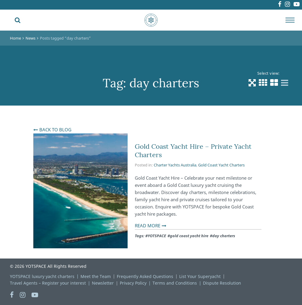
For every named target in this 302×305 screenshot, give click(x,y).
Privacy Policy (133, 283)
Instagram (277, 5)
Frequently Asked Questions (145, 276)
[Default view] (252, 82)
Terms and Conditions (175, 283)
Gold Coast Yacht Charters (221, 165)
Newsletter (103, 283)
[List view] (284, 82)
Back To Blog (55, 130)
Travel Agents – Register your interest (48, 283)
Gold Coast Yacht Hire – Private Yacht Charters (193, 150)
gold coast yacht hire (189, 235)
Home (15, 38)
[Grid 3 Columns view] (263, 82)
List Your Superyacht (200, 276)
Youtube (293, 5)
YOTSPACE (157, 235)
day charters (223, 235)
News (30, 38)
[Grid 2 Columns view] (274, 82)
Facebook (263, 5)
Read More (147, 226)
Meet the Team (95, 276)
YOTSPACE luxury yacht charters (42, 276)
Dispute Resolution (222, 283)
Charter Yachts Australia (175, 165)
